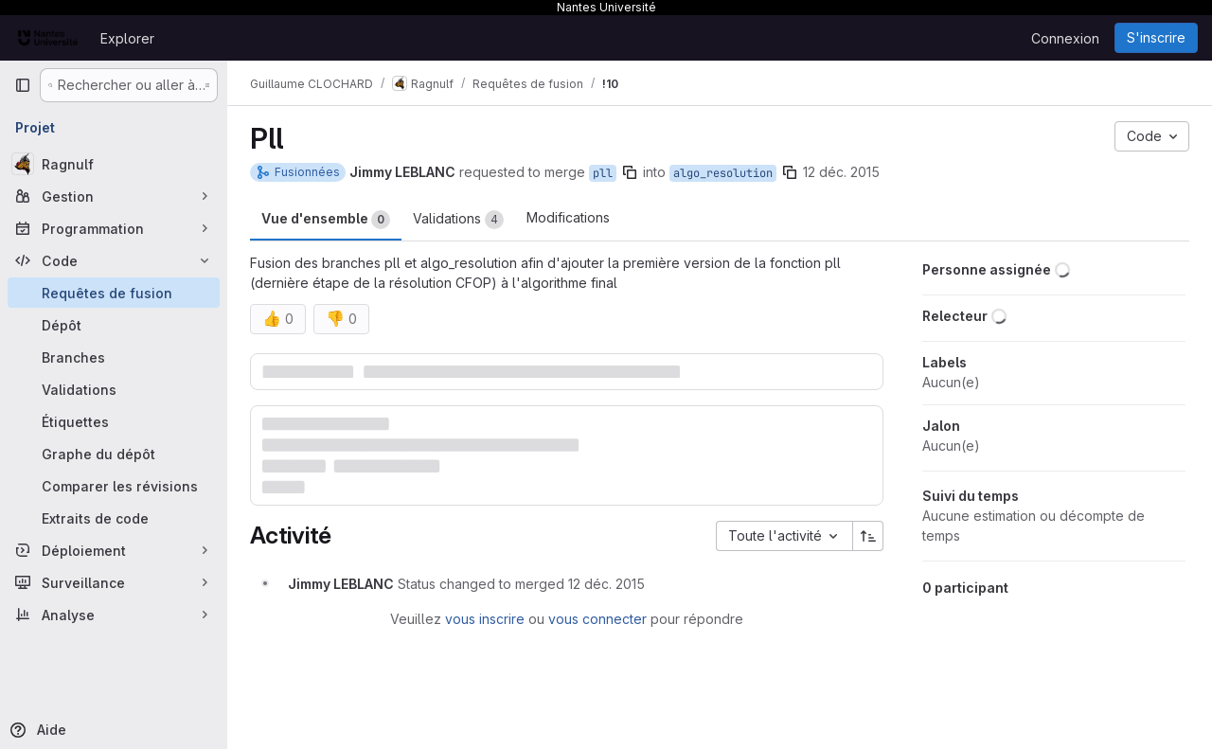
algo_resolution (723, 173)
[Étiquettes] (114, 421)
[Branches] (114, 357)
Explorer (127, 38)
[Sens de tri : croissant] (868, 536)
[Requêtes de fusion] (114, 292)
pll (603, 173)
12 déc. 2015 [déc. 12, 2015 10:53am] (841, 172)
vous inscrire (485, 619)
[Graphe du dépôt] (114, 453)
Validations (458, 219)
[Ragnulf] (114, 164)
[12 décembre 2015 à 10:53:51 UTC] (606, 584)
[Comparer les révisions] (114, 486)
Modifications (568, 217)
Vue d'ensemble (325, 219)
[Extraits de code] (114, 518)
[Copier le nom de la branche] (629, 172)
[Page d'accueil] (47, 38)
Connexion (1065, 38)
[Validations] (114, 389)
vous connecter (597, 619)
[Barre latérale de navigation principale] (23, 85)
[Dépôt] (114, 325)
